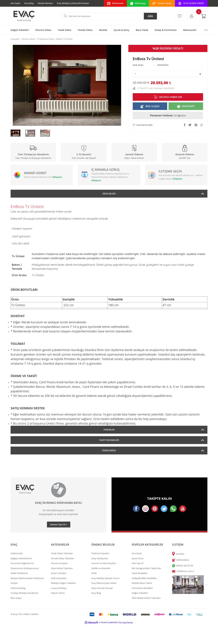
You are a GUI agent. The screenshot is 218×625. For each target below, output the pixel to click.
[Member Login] (191, 16)
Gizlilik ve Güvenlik (100, 568)
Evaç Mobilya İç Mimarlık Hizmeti (73, 3)
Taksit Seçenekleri (109, 440)
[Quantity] (168, 74)
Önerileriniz (109, 450)
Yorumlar (109, 429)
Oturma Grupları (59, 563)
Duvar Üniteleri (58, 573)
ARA (150, 16)
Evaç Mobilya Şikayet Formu (105, 578)
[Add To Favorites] (142, 125)
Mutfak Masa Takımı (142, 583)
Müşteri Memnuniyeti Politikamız (27, 578)
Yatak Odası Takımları (62, 553)
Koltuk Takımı (58, 592)
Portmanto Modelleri (142, 588)
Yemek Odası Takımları (62, 558)
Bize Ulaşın (16, 597)
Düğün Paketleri (140, 592)
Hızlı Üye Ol (137, 563)
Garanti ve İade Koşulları (103, 563)
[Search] (109, 16)
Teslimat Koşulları (100, 553)
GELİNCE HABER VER (170, 97)
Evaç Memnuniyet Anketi (103, 583)
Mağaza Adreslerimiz (21, 558)
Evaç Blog (28, 3)
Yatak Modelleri (140, 573)
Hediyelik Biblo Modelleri (144, 578)
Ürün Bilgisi (109, 193)
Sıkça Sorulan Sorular (102, 588)
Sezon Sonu (138, 558)
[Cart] (203, 16)
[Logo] (24, 16)
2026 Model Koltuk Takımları (146, 597)
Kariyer (14, 583)
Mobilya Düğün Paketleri (63, 583)
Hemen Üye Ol (57, 524)
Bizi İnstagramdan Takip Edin (146, 568)
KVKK (94, 573)
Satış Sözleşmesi (99, 558)
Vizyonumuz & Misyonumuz (25, 568)
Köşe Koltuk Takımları (62, 568)
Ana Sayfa (15, 3)
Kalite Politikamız (19, 573)
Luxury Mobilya (59, 588)
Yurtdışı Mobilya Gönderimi (24, 592)
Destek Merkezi (45, 3)
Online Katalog (18, 588)
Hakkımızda (16, 553)
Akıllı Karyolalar (59, 578)
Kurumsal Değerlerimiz (22, 563)
